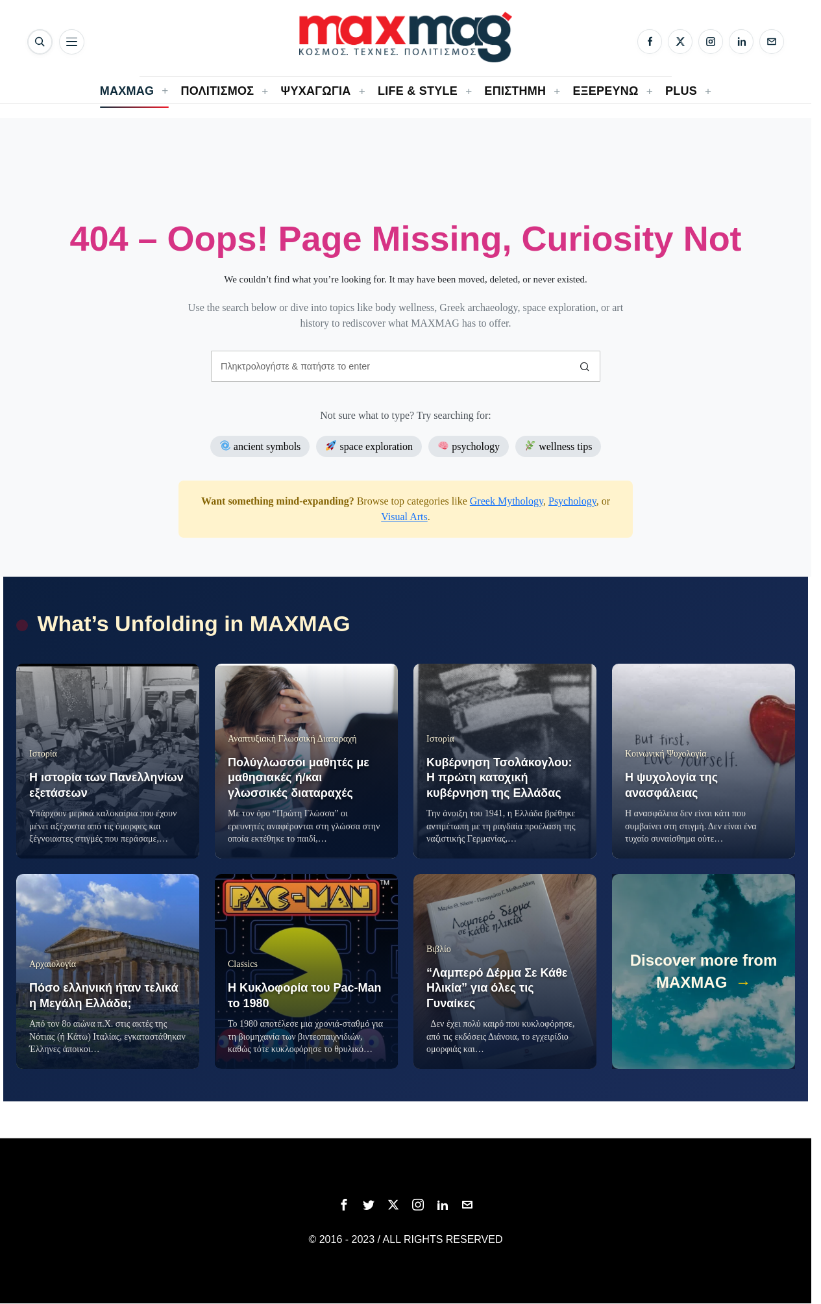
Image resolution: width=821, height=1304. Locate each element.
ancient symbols (260, 445)
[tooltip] (344, 1204)
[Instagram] (710, 41)
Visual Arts (404, 516)
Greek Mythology (506, 501)
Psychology (572, 501)
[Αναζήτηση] (40, 42)
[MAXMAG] (406, 37)
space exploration (369, 445)
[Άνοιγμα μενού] (71, 42)
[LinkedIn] (741, 41)
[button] (584, 366)
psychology (469, 445)
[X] (680, 41)
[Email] (771, 41)
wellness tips (558, 445)
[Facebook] (649, 41)
